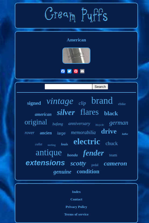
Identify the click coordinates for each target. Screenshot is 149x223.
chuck (111, 143)
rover (29, 132)
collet (38, 144)
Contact (76, 199)
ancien (46, 133)
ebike (122, 104)
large (61, 133)
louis (64, 144)
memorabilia (83, 132)
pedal (94, 165)
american (43, 114)
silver (66, 112)
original (35, 122)
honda (72, 155)
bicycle (99, 124)
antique (49, 152)
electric (86, 141)
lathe (125, 133)
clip (82, 103)
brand (102, 100)
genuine (63, 172)
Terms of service (76, 214)
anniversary (79, 123)
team (113, 155)
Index (76, 192)
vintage (59, 101)
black (111, 113)
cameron (115, 163)
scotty (78, 163)
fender (93, 153)
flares (89, 112)
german (118, 122)
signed (34, 103)
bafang (57, 124)
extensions (45, 163)
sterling (52, 144)
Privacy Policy (76, 207)
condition (88, 171)
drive (109, 131)
